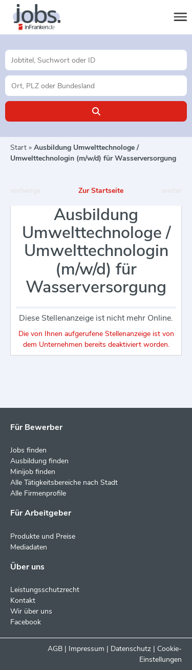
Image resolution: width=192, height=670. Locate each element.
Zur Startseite (100, 190)
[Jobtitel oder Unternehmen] (96, 60)
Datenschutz (131, 649)
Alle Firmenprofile (38, 493)
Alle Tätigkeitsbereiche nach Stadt (64, 482)
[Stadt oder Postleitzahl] (96, 85)
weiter (171, 190)
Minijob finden (32, 472)
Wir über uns (31, 611)
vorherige (25, 190)
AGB (55, 649)
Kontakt (22, 600)
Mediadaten (28, 547)
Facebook (25, 622)
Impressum (86, 649)
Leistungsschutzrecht (44, 590)
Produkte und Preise (42, 536)
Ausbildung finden (39, 461)
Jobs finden (28, 450)
